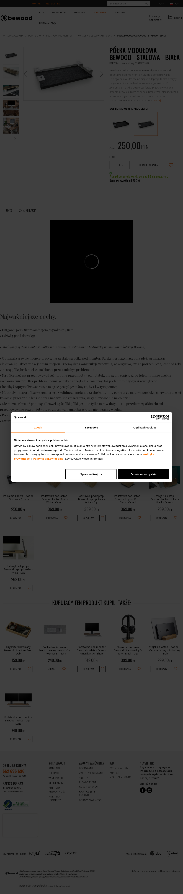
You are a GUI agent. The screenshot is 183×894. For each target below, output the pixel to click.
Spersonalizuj (91, 473)
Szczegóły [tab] (91, 427)
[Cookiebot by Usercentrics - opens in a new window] (153, 417)
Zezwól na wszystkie (143, 473)
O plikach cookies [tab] (144, 427)
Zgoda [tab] (38, 427)
